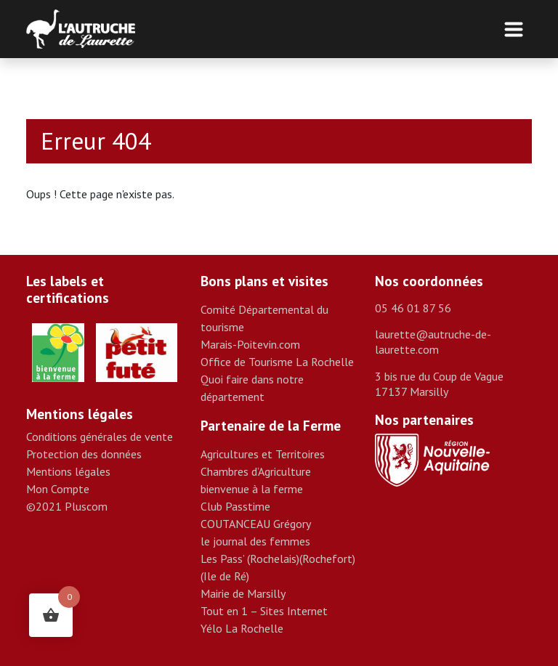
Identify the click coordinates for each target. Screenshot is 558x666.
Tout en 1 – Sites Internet (264, 611)
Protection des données (84, 454)
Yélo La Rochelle (242, 628)
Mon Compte (57, 489)
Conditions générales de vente (99, 436)
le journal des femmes (255, 541)
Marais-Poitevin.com (250, 344)
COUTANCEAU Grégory (256, 523)
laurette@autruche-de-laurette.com (433, 342)
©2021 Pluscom (67, 506)
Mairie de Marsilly (243, 593)
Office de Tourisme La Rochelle (277, 361)
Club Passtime (235, 506)
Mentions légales (68, 471)
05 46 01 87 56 (413, 308)
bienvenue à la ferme (252, 489)
